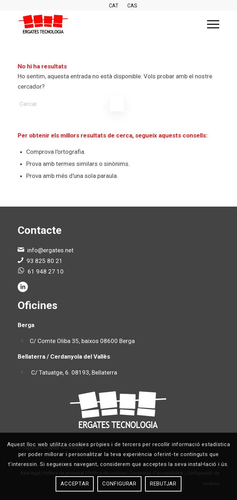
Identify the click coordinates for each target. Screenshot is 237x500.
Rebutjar (163, 484)
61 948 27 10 (46, 271)
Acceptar (74, 484)
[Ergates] (98, 24)
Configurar (119, 484)
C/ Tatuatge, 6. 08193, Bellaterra (74, 372)
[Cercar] (71, 103)
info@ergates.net (50, 250)
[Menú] (209, 24)
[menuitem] (209, 24)
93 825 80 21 (45, 260)
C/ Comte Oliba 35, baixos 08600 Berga (82, 340)
